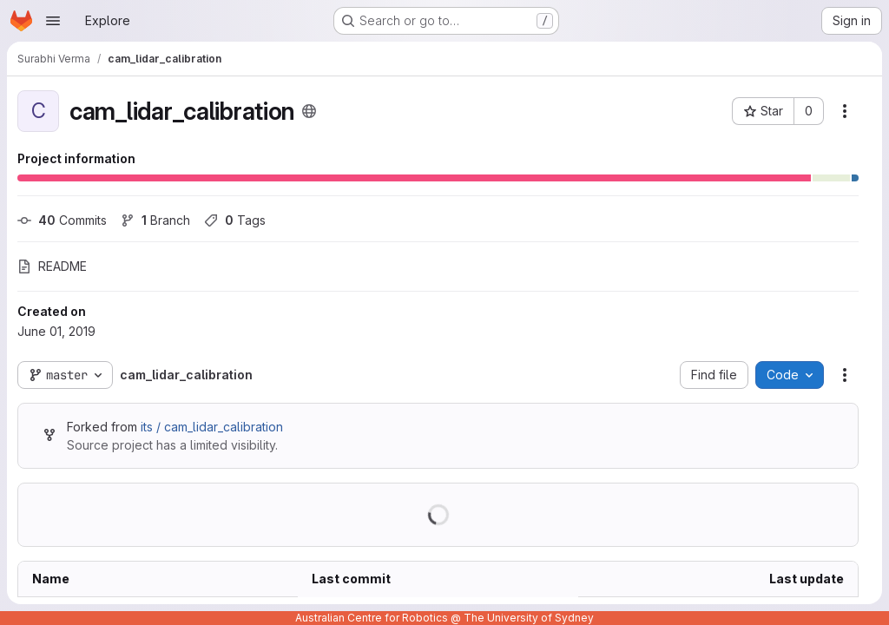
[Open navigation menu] (53, 21)
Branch (155, 220)
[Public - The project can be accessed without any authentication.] (309, 111)
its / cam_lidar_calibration (212, 426)
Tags (235, 220)
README (52, 266)
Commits (62, 220)
